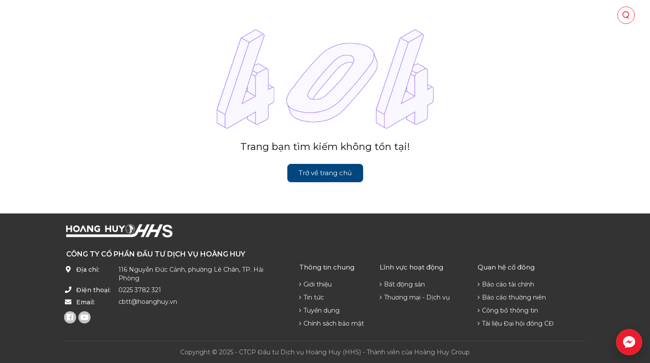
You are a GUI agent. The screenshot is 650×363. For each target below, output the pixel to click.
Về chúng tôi (205, 15)
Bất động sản (402, 284)
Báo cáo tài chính (506, 284)
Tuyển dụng (319, 310)
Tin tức (413, 15)
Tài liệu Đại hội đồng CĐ (516, 323)
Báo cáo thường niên (512, 297)
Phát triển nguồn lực (478, 15)
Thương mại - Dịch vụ (415, 297)
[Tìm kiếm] (626, 15)
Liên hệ (542, 15)
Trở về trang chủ (325, 173)
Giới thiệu (315, 284)
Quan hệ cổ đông (356, 15)
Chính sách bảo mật (331, 323)
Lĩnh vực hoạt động (276, 15)
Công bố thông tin (508, 310)
